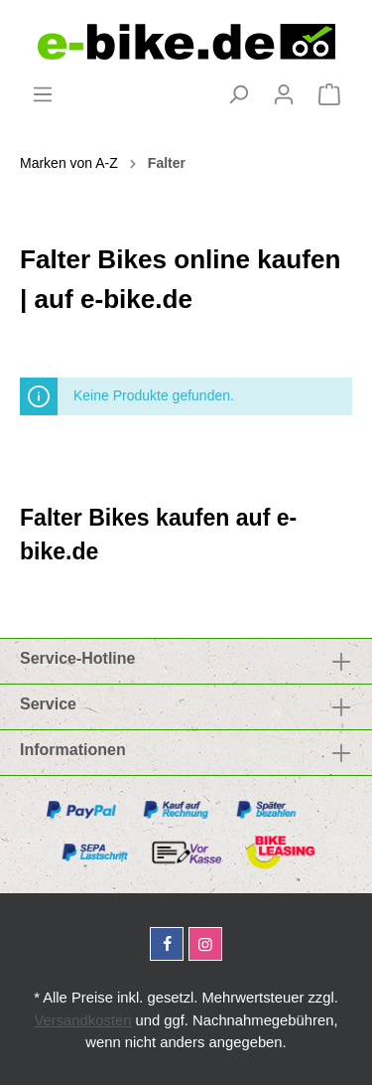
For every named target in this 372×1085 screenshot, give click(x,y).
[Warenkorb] (329, 94)
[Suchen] (238, 94)
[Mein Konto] (284, 94)
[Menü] (42, 94)
